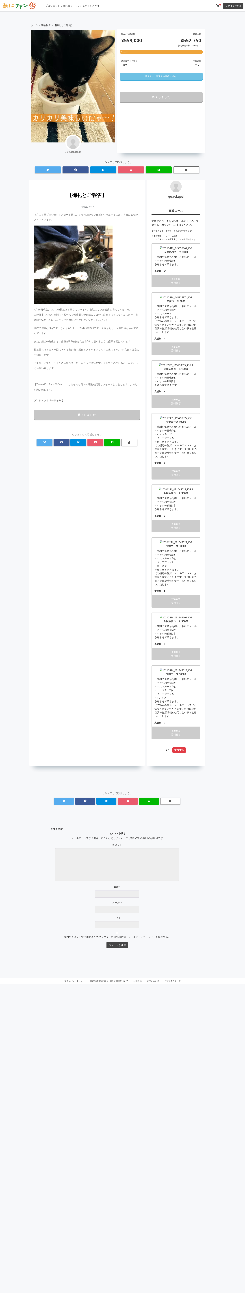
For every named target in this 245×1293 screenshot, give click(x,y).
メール (117, 1211)
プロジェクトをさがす (87, 5)
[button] (161, 76)
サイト (117, 1226)
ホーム (34, 25)
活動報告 (46, 25)
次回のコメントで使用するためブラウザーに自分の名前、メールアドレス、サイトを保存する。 (117, 1246)
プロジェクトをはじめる (58, 5)
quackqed (176, 196)
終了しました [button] (161, 97)
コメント (117, 1153)
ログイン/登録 (233, 5)
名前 (117, 1196)
